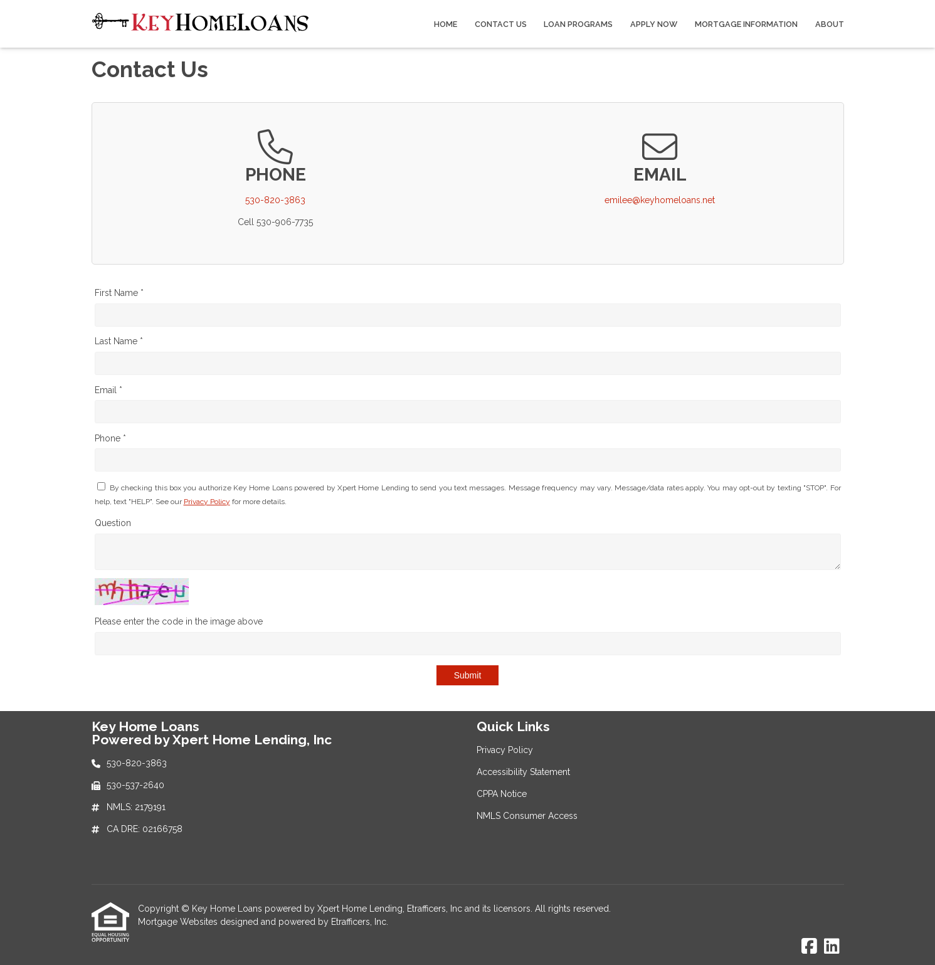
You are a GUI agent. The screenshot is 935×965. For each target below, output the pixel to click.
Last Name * (119, 341)
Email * (108, 390)
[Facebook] (809, 946)
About (829, 24)
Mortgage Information (746, 24)
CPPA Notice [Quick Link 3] (502, 794)
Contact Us (501, 24)
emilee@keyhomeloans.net (660, 200)
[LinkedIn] (832, 946)
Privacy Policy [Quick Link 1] (505, 750)
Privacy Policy (207, 501)
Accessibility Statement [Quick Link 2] (523, 772)
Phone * (110, 438)
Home (445, 24)
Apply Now (653, 24)
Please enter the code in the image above (179, 621)
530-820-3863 (275, 200)
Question (113, 523)
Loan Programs (578, 24)
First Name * (119, 293)
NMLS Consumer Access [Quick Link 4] (527, 816)
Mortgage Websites (179, 922)
